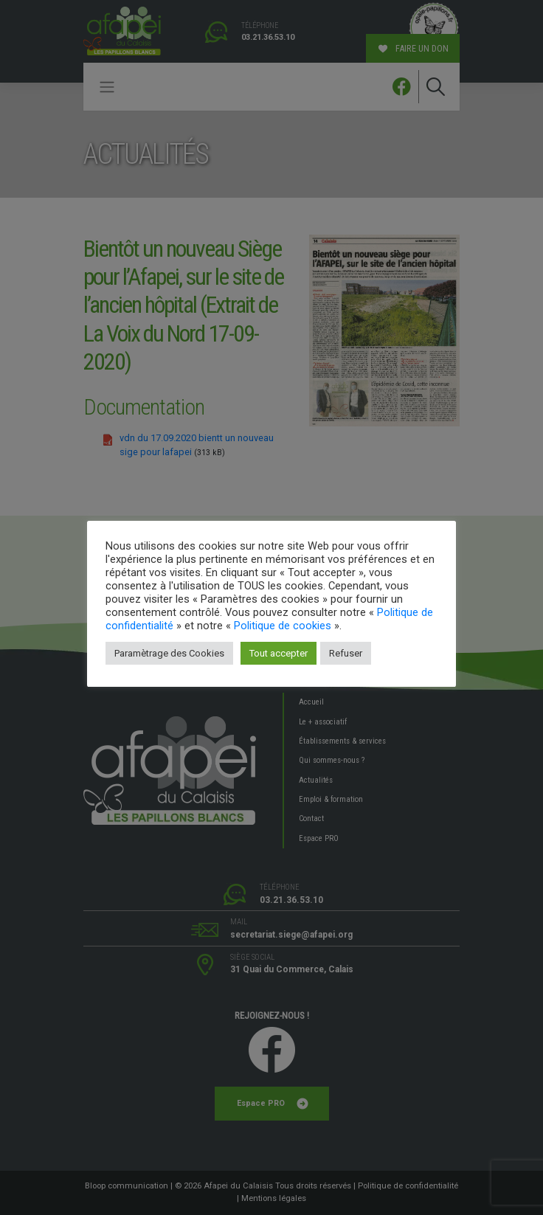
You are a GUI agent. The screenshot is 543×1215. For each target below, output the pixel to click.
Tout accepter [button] (278, 653)
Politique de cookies (282, 625)
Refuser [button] (345, 653)
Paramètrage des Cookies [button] (169, 653)
